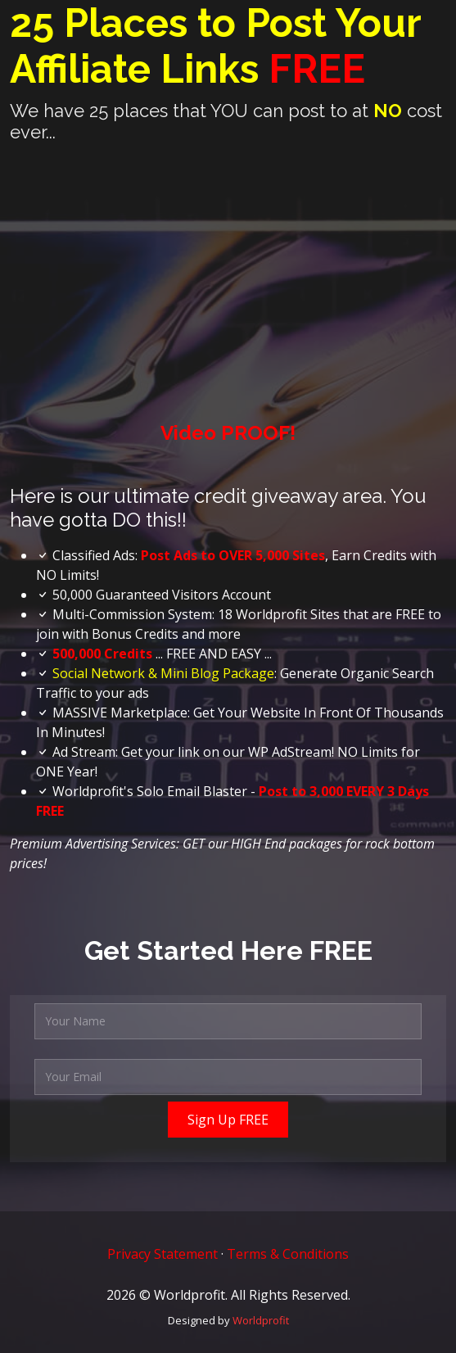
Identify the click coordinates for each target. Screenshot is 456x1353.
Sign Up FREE (228, 1120)
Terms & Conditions (288, 1254)
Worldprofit (261, 1320)
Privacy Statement (162, 1254)
